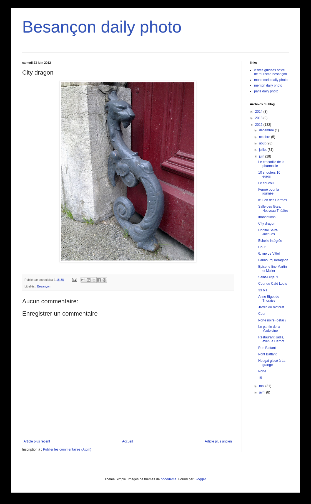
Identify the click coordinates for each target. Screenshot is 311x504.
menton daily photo (268, 85)
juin (262, 156)
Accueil (127, 441)
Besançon (44, 286)
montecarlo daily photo (271, 80)
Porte (262, 371)
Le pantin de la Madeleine (269, 329)
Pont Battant (267, 354)
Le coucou (266, 183)
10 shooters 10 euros (269, 174)
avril (262, 392)
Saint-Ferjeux (268, 277)
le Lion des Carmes (272, 200)
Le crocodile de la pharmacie (271, 164)
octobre (265, 137)
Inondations (266, 217)
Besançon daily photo (102, 27)
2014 (259, 112)
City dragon (266, 223)
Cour (261, 247)
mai (262, 386)
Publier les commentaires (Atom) (67, 449)
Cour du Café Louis (272, 284)
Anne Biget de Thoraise (268, 299)
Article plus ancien (218, 441)
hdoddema (169, 479)
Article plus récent (37, 441)
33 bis (262, 290)
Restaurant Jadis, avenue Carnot (271, 339)
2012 (259, 125)
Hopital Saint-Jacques (268, 232)
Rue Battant (267, 348)
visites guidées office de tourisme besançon (270, 72)
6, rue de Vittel (269, 253)
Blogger (200, 479)
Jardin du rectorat (271, 307)
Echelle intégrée (270, 241)
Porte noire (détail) (272, 320)
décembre (267, 130)
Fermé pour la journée (268, 191)
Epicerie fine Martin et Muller (272, 268)
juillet (263, 150)
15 (260, 378)
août (263, 143)
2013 (259, 118)
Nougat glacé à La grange (271, 363)
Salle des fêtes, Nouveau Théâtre (273, 208)
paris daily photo (266, 91)
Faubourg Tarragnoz (273, 260)
